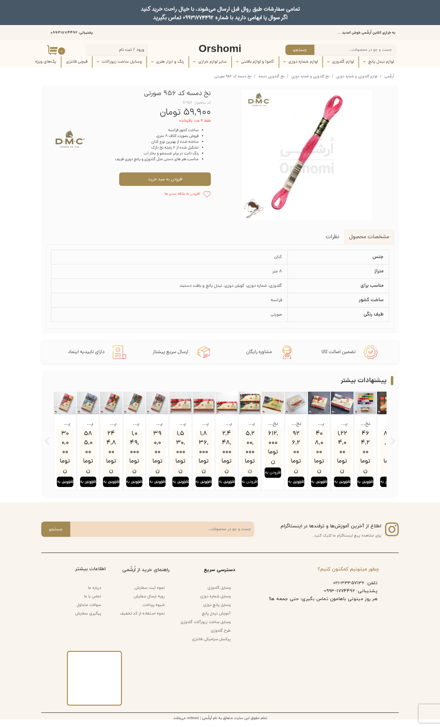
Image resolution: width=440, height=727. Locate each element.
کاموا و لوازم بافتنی (257, 62)
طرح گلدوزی (221, 637)
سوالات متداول (89, 611)
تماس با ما (92, 603)
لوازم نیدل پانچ (381, 62)
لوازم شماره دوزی (303, 62)
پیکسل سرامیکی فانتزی (211, 646)
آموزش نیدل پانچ (216, 620)
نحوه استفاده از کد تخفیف (142, 620)
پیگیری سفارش (88, 620)
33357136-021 (349, 589)
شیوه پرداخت (153, 611)
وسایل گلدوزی (219, 594)
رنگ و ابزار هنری (170, 62)
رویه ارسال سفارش (149, 603)
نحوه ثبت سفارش (149, 594)
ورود (140, 50)
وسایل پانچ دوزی (217, 611)
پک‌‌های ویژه (45, 62)
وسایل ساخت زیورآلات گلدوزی (208, 629)
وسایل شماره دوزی (215, 603)
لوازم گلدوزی (343, 62)
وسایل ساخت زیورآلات (122, 62)
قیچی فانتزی (76, 62)
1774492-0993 (339, 597)
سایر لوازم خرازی (212, 62)
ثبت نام (125, 50)
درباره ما (94, 594)
